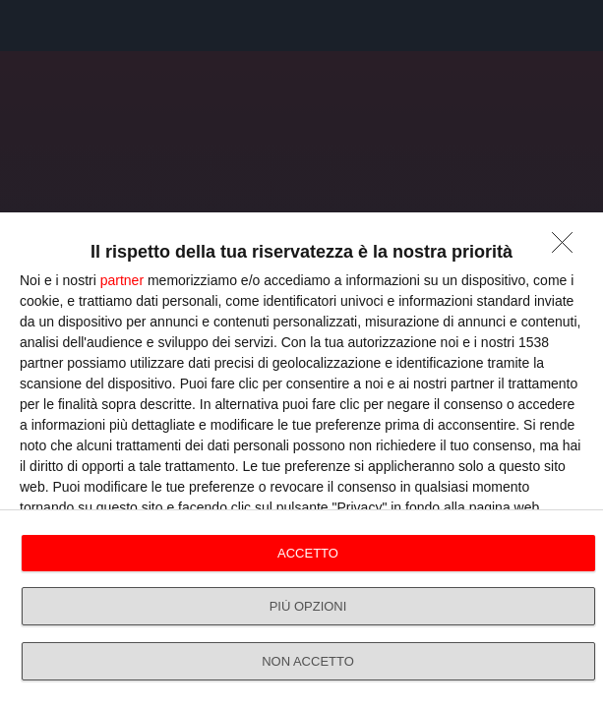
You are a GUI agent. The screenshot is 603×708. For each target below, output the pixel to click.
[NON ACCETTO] (567, 248)
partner (122, 280)
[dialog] (301, 460)
